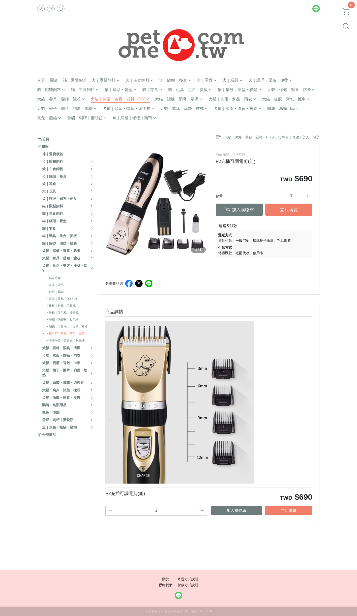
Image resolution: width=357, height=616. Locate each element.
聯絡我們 (166, 585)
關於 (165, 579)
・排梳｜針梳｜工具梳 (61, 306)
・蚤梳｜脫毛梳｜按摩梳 (62, 312)
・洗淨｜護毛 (55, 285)
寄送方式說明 (188, 579)
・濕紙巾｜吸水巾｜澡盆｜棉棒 (67, 326)
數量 (219, 196)
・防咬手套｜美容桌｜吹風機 (65, 340)
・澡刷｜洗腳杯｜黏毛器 (62, 319)
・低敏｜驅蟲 (55, 292)
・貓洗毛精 (53, 278)
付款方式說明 (188, 585)
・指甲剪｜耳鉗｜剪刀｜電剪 (65, 333)
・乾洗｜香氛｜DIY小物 (62, 299)
